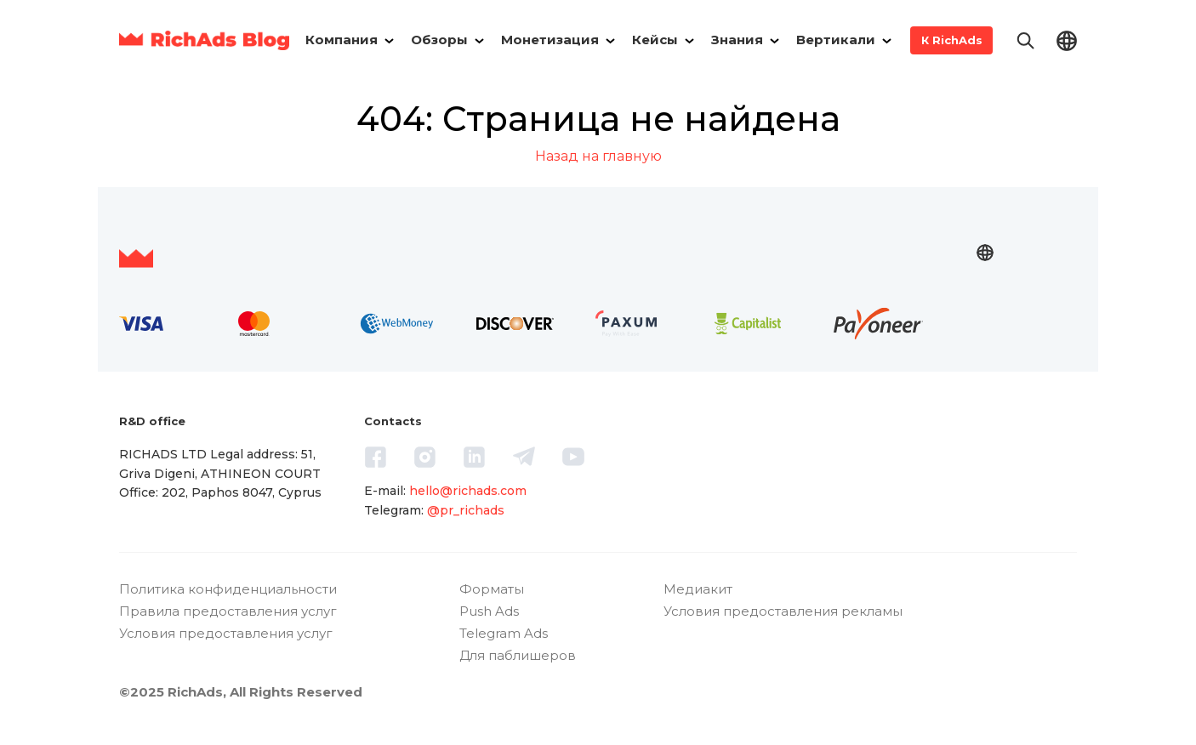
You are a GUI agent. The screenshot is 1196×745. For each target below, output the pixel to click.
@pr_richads (465, 510)
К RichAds (951, 40)
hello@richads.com (468, 490)
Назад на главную (598, 156)
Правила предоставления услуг (228, 611)
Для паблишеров (517, 655)
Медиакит (697, 589)
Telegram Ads (503, 633)
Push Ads (489, 611)
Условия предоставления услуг (226, 633)
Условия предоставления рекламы (783, 611)
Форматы (491, 589)
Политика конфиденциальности (228, 589)
